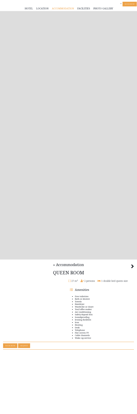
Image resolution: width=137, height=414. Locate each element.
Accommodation (63, 9)
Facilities (83, 9)
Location (42, 9)
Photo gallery (103, 9)
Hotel (28, 9)
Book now (129, 5)
